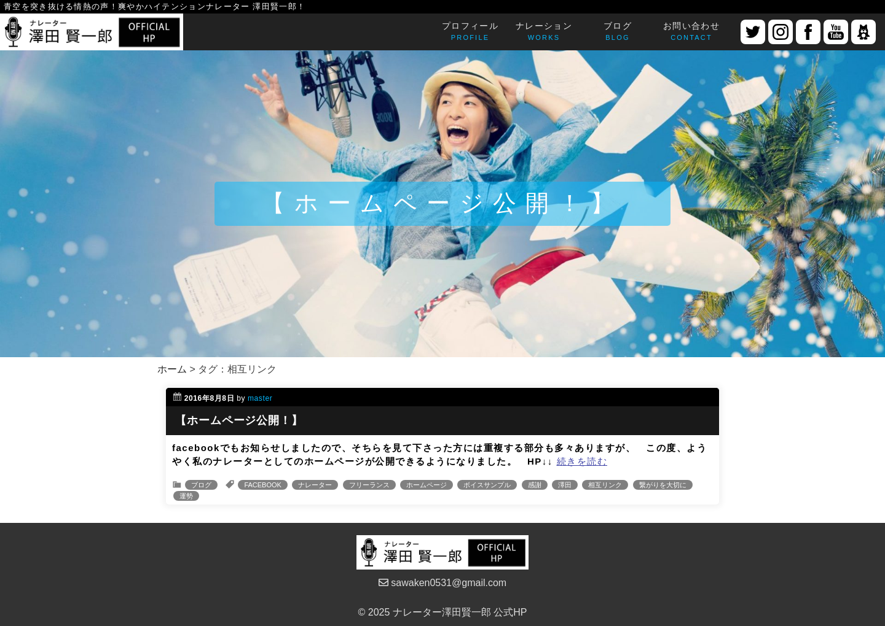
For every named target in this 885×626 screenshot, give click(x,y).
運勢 (186, 496)
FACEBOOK (262, 485)
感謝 (534, 485)
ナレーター (315, 485)
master (260, 398)
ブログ (201, 485)
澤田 (565, 485)
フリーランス (369, 485)
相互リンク (605, 485)
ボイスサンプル (487, 485)
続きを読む (582, 461)
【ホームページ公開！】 (239, 420)
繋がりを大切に (662, 485)
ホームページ (426, 485)
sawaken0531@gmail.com (442, 583)
